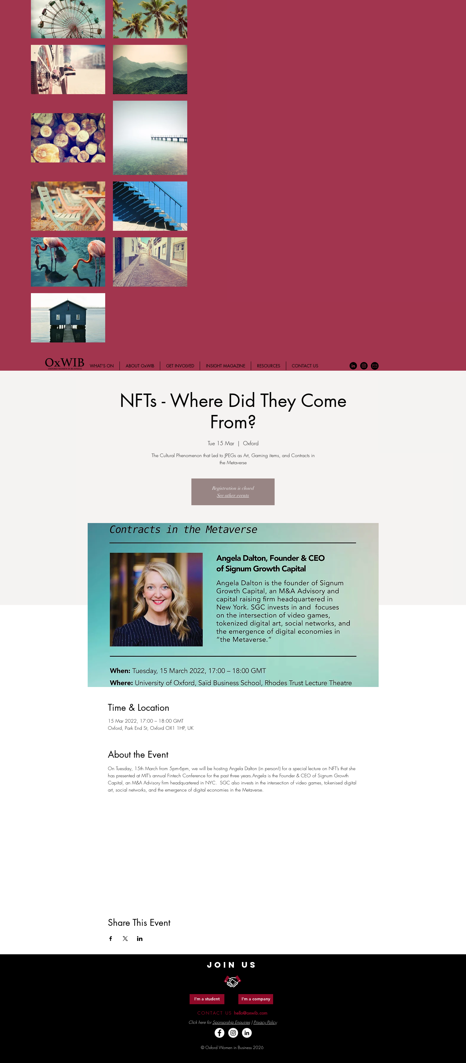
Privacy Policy (265, 1022)
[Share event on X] (125, 938)
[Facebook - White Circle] (219, 1033)
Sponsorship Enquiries (231, 1022)
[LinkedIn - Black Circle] (353, 365)
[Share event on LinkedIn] (140, 938)
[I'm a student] (207, 999)
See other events (233, 495)
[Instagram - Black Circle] (364, 365)
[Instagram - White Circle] (233, 1033)
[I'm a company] (255, 999)
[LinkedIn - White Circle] (247, 1033)
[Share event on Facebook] (111, 938)
